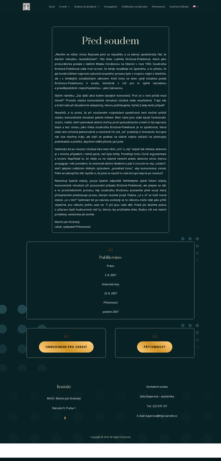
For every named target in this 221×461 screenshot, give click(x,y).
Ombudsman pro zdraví (66, 347)
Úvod (52, 7)
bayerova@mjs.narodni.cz (161, 416)
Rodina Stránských (85, 7)
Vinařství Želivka (179, 7)
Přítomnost (158, 7)
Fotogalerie (110, 7)
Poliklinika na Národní (134, 7)
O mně (63, 7)
